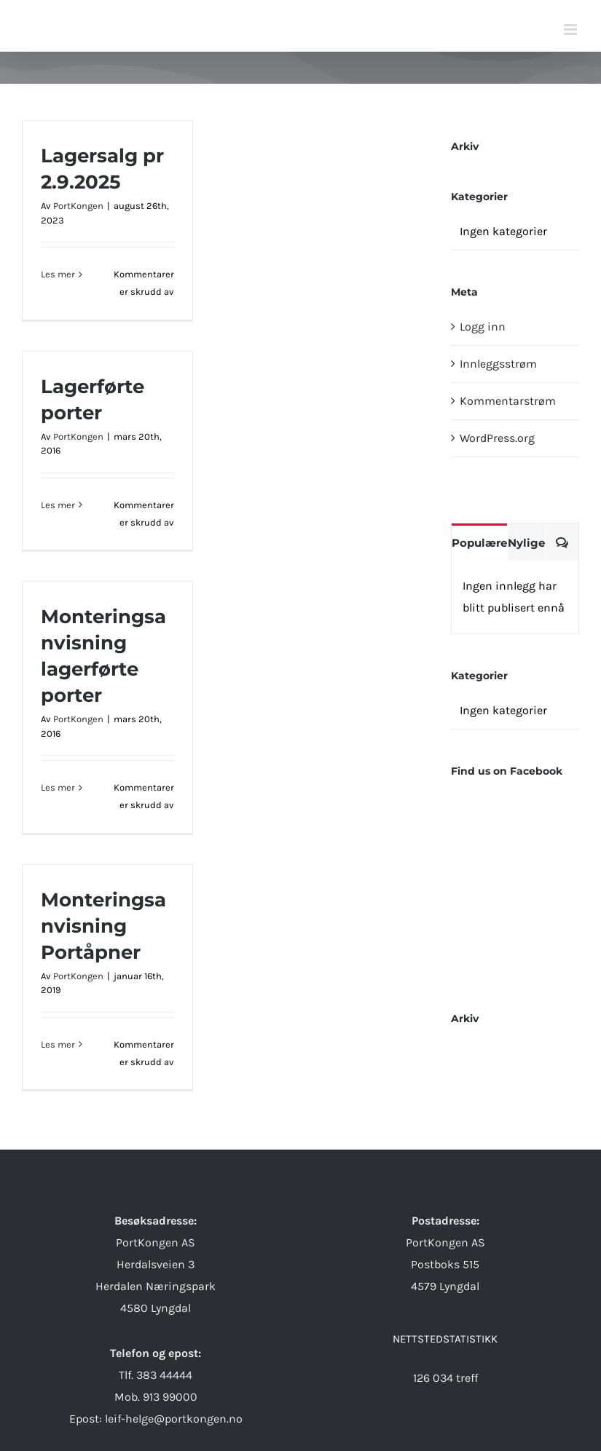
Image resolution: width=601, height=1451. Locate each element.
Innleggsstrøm (498, 364)
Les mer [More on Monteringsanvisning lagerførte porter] (58, 787)
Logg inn (483, 326)
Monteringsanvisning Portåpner (103, 926)
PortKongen (78, 205)
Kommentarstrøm (508, 401)
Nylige (526, 543)
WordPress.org (497, 438)
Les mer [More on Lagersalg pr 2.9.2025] (58, 274)
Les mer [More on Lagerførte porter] (58, 504)
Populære (479, 543)
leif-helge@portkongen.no (174, 1419)
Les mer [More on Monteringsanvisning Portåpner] (58, 1044)
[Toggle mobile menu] (571, 29)
